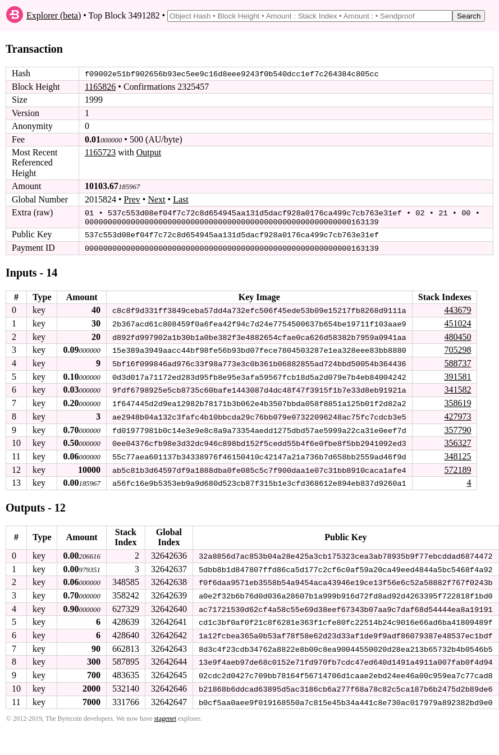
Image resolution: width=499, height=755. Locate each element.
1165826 (100, 86)
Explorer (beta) (53, 15)
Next (156, 199)
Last (181, 199)
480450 (457, 334)
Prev (132, 199)
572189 (457, 466)
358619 (457, 400)
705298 (457, 347)
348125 (457, 453)
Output (148, 152)
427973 (457, 413)
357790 (457, 426)
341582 (457, 387)
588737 (457, 361)
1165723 (100, 152)
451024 (457, 321)
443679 (457, 308)
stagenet (165, 712)
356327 (457, 439)
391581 (457, 374)
